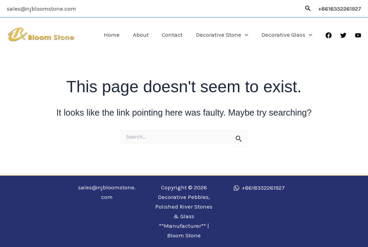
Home (119, 34)
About (146, 34)
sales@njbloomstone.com (41, 8)
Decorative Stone (224, 34)
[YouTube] (358, 35)
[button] (308, 8)
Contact (176, 34)
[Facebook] (329, 35)
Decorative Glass (287, 34)
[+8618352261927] (259, 188)
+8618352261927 (339, 8)
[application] (247, 34)
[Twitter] (343, 35)
